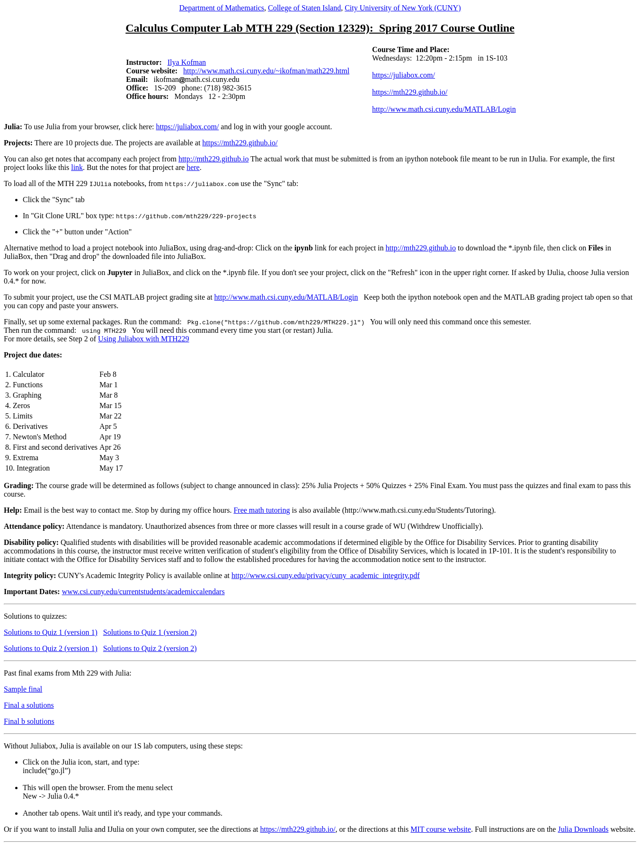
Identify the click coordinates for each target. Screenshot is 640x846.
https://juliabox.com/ (403, 75)
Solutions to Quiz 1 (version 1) (51, 632)
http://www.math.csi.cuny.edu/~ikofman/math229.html (266, 71)
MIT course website (440, 829)
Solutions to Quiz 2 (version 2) (150, 648)
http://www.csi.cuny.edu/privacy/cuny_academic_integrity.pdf (325, 575)
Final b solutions (29, 721)
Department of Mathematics (221, 8)
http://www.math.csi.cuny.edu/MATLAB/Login (444, 109)
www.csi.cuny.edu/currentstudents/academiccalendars (143, 592)
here (193, 167)
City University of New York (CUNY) (403, 8)
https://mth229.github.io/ (409, 92)
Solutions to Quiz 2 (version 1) (51, 648)
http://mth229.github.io (213, 159)
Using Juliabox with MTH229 (143, 339)
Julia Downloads (583, 829)
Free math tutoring (261, 510)
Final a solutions (29, 705)
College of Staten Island (304, 8)
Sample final (23, 689)
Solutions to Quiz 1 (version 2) (150, 632)
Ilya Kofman (187, 62)
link (77, 167)
